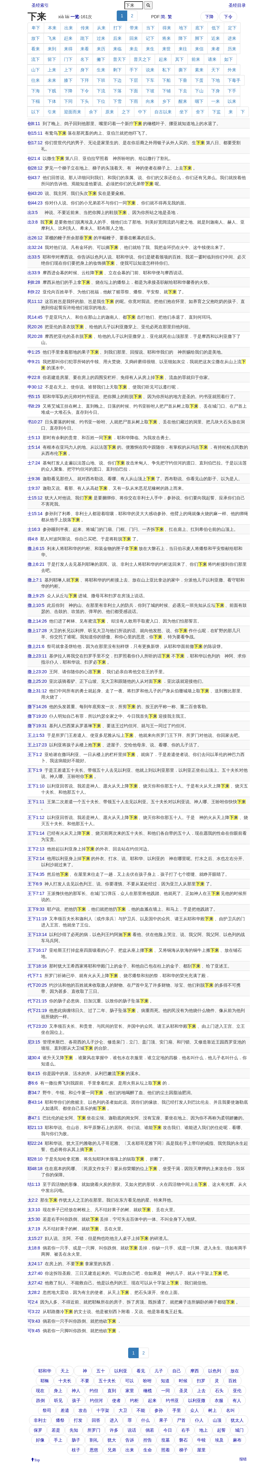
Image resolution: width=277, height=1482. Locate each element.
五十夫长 (107, 1380)
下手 (232, 90)
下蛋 (199, 80)
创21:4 (33, 158)
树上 (212, 1410)
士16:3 (33, 529)
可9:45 (33, 1330)
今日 (167, 1430)
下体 (52, 101)
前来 (195, 59)
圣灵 (183, 1390)
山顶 (217, 1420)
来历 (101, 48)
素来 (199, 69)
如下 (228, 59)
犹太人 (237, 1420)
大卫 (123, 1410)
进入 (114, 1420)
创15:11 (35, 133)
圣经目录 (237, 5)
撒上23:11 (37, 655)
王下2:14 (35, 858)
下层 (133, 80)
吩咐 (147, 1380)
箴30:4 (33, 1057)
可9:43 (33, 1321)
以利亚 (120, 1370)
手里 (176, 1410)
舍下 (200, 111)
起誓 (221, 1430)
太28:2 (33, 1292)
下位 (101, 101)
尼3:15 (33, 1041)
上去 (201, 1390)
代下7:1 (34, 975)
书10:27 (35, 421)
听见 (58, 1400)
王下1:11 (35, 801)
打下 (117, 27)
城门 (239, 1430)
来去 (133, 48)
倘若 (149, 1430)
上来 (52, 69)
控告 (147, 1440)
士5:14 (33, 447)
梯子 (183, 1449)
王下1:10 (35, 785)
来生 (150, 48)
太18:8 (33, 1247)
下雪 (117, 101)
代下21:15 (37, 1000)
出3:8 (32, 222)
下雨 (133, 101)
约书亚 (172, 1400)
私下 (166, 69)
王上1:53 (35, 735)
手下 (133, 69)
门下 (68, 59)
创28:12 (35, 168)
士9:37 (33, 488)
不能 (140, 1410)
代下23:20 (37, 1026)
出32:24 (35, 247)
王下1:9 (34, 770)
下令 (228, 16)
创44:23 (35, 202)
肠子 (76, 1440)
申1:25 (33, 352)
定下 (232, 27)
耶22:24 (35, 1143)
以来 (232, 101)
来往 (182, 48)
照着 (165, 1449)
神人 (76, 1390)
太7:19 (33, 1228)
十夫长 (64, 1380)
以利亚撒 (196, 1400)
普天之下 (142, 59)
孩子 (76, 1400)
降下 (182, 38)
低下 (216, 27)
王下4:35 (35, 874)
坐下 (183, 111)
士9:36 (33, 478)
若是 (56, 1430)
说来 (150, 69)
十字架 (102, 1410)
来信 (199, 48)
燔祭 (60, 1420)
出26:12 (35, 237)
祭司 (47, 1410)
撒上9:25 (35, 595)
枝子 (76, 1449)
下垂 (182, 80)
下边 (117, 80)
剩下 (117, 69)
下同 (68, 101)
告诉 (129, 1440)
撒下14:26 (37, 706)
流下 (35, 59)
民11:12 (35, 301)
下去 (182, 90)
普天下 (119, 59)
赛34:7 (33, 1092)
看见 (140, 1370)
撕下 (182, 69)
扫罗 (201, 1380)
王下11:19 (37, 918)
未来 (52, 80)
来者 (215, 48)
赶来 (68, 38)
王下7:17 (35, 893)
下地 (215, 80)
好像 (40, 1440)
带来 (134, 27)
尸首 (181, 1420)
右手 (185, 1430)
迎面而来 (72, 111)
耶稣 (44, 1380)
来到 (52, 48)
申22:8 (33, 377)
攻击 (82, 1410)
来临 (117, 48)
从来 (101, 27)
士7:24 (33, 462)
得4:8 (32, 538)
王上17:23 (37, 744)
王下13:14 (37, 934)
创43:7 (33, 177)
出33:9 (33, 272)
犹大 (111, 1440)
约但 (94, 1390)
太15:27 (35, 1238)
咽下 (199, 101)
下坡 (150, 90)
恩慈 (94, 1449)
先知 (73, 1430)
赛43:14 (35, 1102)
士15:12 (35, 497)
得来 (166, 27)
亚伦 (237, 1390)
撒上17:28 (37, 630)
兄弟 (111, 1449)
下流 (101, 90)
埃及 (219, 1440)
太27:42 (35, 1282)
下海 (35, 90)
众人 (194, 1410)
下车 (150, 80)
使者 (116, 1400)
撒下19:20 (37, 716)
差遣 (65, 1410)
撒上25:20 (37, 681)
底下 (199, 27)
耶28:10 (35, 1159)
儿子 (158, 1370)
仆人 (199, 1420)
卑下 (35, 27)
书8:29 (33, 406)
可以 (129, 1380)
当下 (150, 27)
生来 (101, 69)
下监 (216, 111)
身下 (84, 69)
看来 (35, 48)
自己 (176, 1370)
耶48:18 (35, 1168)
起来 (163, 59)
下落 (117, 90)
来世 (166, 48)
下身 (215, 90)
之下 (126, 111)
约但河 (96, 1400)
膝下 (68, 80)
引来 (52, 111)
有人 (237, 1400)
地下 (183, 27)
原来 (109, 111)
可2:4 (32, 1301)
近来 (215, 38)
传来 (85, 27)
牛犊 (201, 1440)
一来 (215, 101)
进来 (232, 38)
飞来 (52, 38)
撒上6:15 (35, 548)
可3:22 (33, 1311)
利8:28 (33, 282)
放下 (35, 38)
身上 (58, 1390)
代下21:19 (37, 1010)
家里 (129, 1390)
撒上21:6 (35, 646)
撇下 (101, 59)
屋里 (201, 1449)
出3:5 (32, 212)
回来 (133, 38)
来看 (84, 48)
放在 (234, 1370)
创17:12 (35, 142)
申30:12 (35, 386)
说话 (132, 1430)
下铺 (166, 90)
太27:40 (35, 1273)
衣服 (219, 1400)
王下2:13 (35, 848)
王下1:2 (34, 754)
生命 (147, 1449)
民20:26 (35, 326)
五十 (100, 1370)
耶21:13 (35, 1127)
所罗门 (93, 1430)
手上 (58, 1440)
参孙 (158, 1410)
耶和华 (44, 1370)
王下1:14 (35, 833)
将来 (166, 38)
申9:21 (33, 361)
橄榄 (147, 1390)
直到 (111, 1390)
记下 (150, 38)
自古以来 (163, 111)
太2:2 (32, 1200)
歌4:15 (33, 1073)
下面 (133, 90)
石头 (219, 1390)
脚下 (199, 38)
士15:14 (35, 513)
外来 (232, 69)
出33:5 (33, 256)
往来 (35, 80)
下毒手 (234, 80)
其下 (179, 59)
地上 (203, 1430)
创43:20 (35, 193)
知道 (165, 1380)
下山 (199, 90)
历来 (232, 48)
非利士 (40, 1420)
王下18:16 (37, 966)
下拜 (84, 80)
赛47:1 (33, 1117)
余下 (93, 111)
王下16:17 (37, 950)
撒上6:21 (35, 564)
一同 (165, 1390)
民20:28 (35, 336)
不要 (85, 1380)
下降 (209, 16)
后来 (117, 38)
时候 (183, 1380)
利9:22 (33, 291)
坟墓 (165, 1440)
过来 (101, 38)
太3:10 (33, 1209)
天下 (215, 69)
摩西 (194, 1370)
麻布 (237, 1440)
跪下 (84, 38)
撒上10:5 (35, 605)
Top (37, 1459)
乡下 (166, 101)
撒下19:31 (37, 725)
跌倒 (40, 1400)
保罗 (38, 1430)
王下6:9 (34, 883)
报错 (243, 1459)
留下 (52, 59)
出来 (68, 27)
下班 (101, 80)
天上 (65, 1370)
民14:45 (35, 317)
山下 (35, 69)
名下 (84, 59)
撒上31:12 (37, 690)
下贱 (52, 90)
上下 (68, 69)
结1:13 (33, 1184)
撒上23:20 (37, 671)
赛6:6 (32, 1083)
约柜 (134, 1400)
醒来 (182, 101)
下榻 (35, 101)
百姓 (232, 1380)
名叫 (230, 1410)
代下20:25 (37, 985)
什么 (145, 1420)
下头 (84, 101)
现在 (40, 1390)
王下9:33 (35, 909)
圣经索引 (40, 5)
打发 (78, 1420)
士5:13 (33, 437)
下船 (166, 80)
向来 (150, 101)
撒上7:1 (34, 579)
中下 (142, 111)
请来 (212, 59)
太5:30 (33, 1219)
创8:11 (33, 123)
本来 (52, 27)
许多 (114, 1430)
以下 (35, 111)
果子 (163, 1420)
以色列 (214, 1370)
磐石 (183, 1440)
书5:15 (33, 396)
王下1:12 (35, 817)
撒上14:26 (37, 621)
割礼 (94, 1440)
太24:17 (35, 1263)
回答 (96, 1420)
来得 (68, 48)
